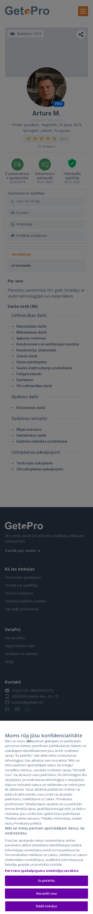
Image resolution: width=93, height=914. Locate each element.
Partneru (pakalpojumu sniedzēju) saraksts (42, 871)
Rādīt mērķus (46, 906)
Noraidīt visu (46, 893)
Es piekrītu (46, 881)
